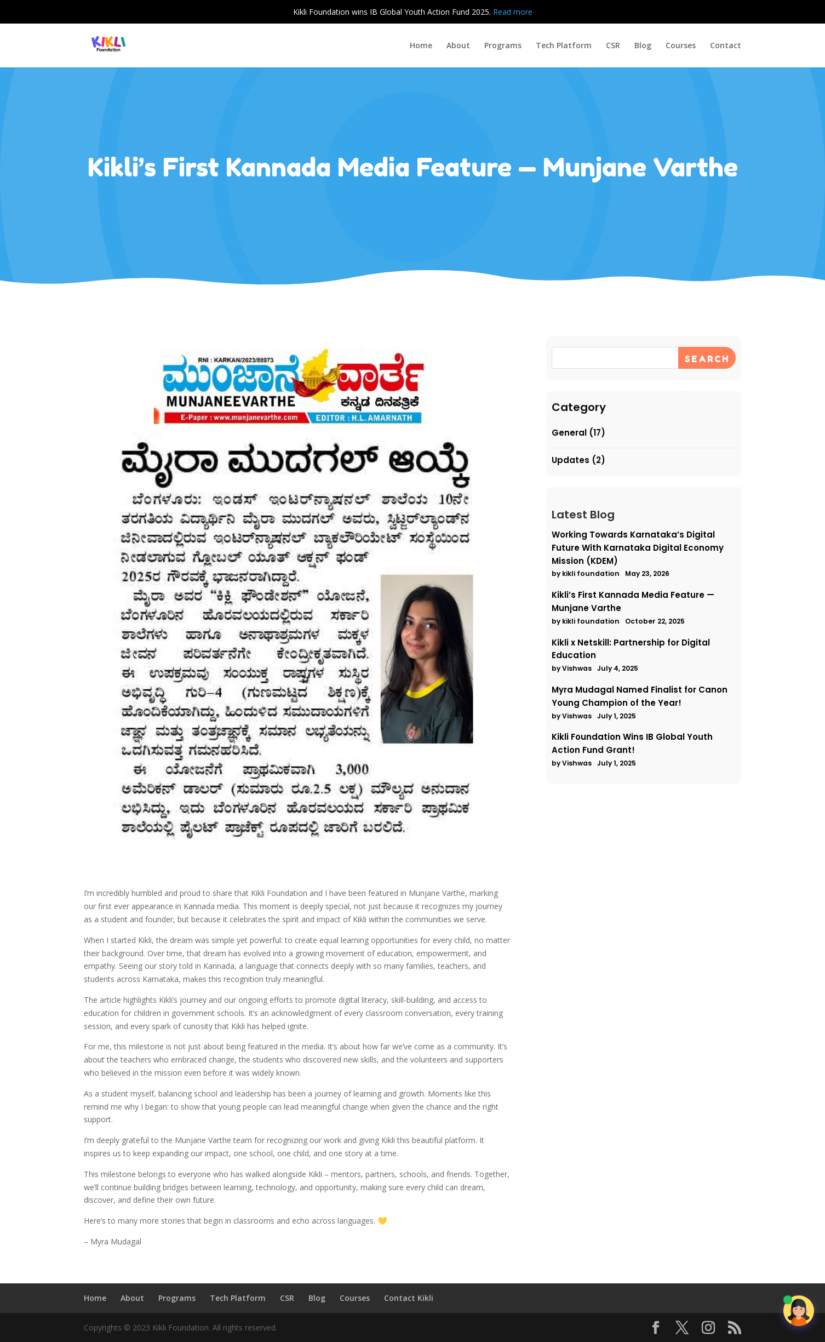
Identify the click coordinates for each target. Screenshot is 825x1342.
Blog (642, 46)
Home (421, 46)
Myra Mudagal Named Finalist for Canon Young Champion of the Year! (640, 685)
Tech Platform (564, 46)
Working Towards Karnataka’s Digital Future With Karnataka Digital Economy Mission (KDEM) (638, 552)
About (458, 46)
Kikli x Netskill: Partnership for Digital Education (632, 643)
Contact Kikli (408, 1298)
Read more (512, 12)
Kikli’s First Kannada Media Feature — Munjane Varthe (634, 601)
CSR (613, 46)
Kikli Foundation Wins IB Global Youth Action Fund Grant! (634, 728)
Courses (681, 46)
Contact (725, 46)
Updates (578, 474)
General (577, 449)
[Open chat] (798, 1310)
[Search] (700, 383)
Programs (503, 46)
